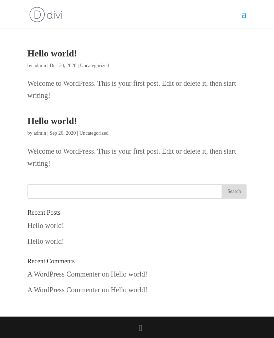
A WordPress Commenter (63, 274)
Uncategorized (94, 65)
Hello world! (52, 53)
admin (40, 65)
